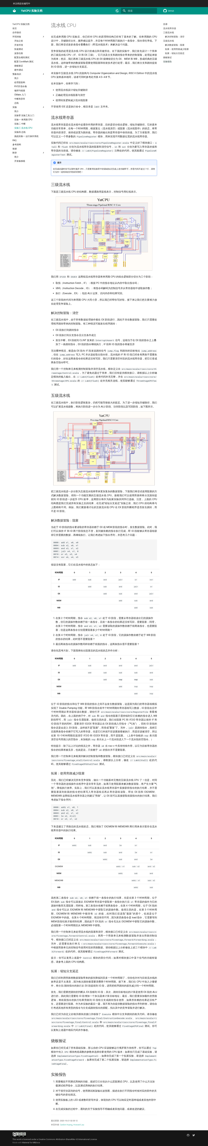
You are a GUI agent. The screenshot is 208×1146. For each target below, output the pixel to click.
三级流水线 (168, 32)
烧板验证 (167, 57)
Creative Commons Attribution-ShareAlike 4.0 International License (68, 1139)
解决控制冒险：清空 (174, 36)
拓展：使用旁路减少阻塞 (177, 49)
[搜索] (139, 11)
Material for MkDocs (31, 1142)
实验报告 (167, 61)
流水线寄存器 (169, 28)
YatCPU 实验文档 (20, 24)
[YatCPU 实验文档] (14, 11)
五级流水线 (168, 41)
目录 (165, 24)
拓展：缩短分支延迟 (174, 53)
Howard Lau (78, 1125)
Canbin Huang (66, 1125)
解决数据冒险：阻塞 (174, 45)
